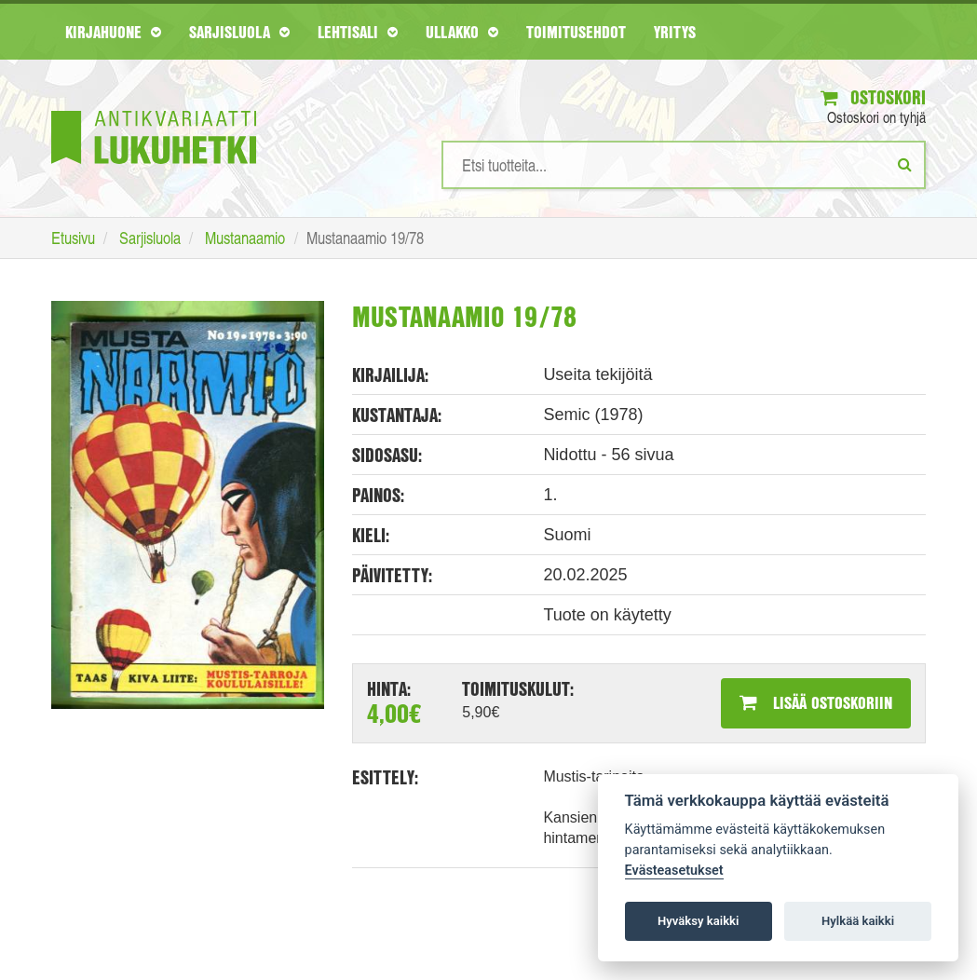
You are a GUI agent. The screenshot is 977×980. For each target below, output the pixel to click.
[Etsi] (905, 164)
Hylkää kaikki (857, 921)
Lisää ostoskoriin (816, 702)
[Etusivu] (153, 109)
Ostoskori (873, 97)
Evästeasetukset (674, 870)
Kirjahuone (113, 32)
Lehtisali (358, 32)
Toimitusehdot (576, 32)
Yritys (675, 32)
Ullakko (462, 32)
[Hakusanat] (683, 165)
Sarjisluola (239, 32)
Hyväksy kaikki (698, 921)
